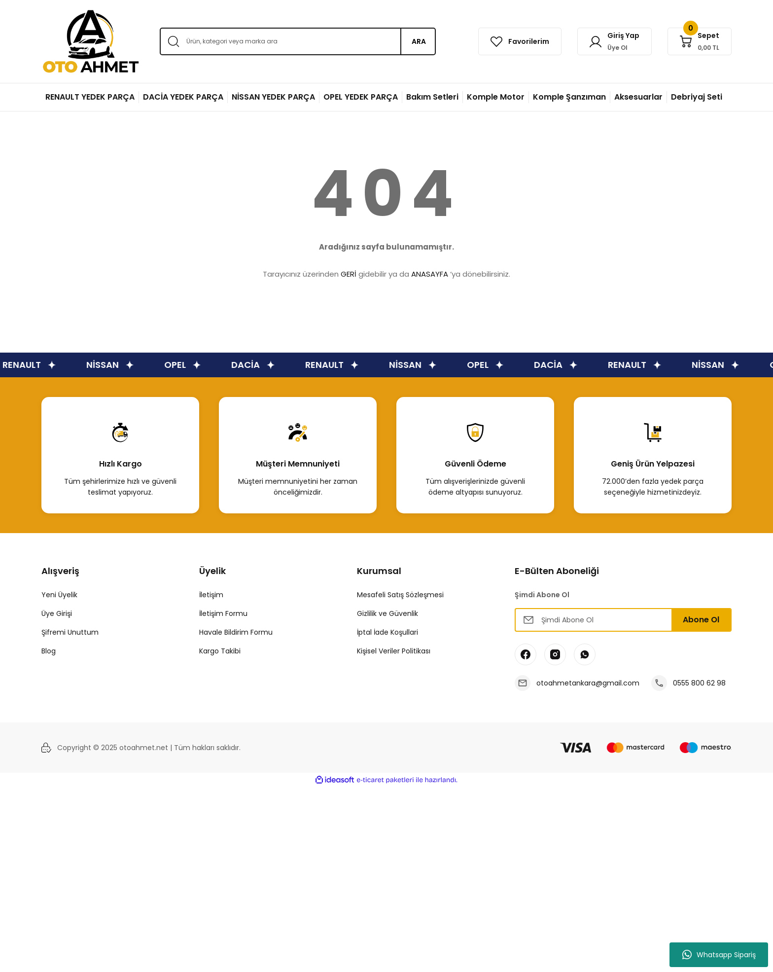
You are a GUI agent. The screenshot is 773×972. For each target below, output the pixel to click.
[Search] (298, 41)
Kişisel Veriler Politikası (393, 651)
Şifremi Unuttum (70, 632)
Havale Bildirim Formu (236, 632)
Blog (48, 651)
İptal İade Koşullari (387, 632)
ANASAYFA (429, 274)
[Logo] (90, 41)
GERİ (348, 274)
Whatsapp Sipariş (719, 954)
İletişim (211, 595)
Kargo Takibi (220, 651)
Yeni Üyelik (59, 595)
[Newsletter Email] (623, 620)
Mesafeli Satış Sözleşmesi (400, 595)
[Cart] (700, 41)
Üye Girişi (56, 613)
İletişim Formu (223, 613)
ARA (419, 41)
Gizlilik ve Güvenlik (387, 613)
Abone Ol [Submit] (701, 619)
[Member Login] (614, 41)
